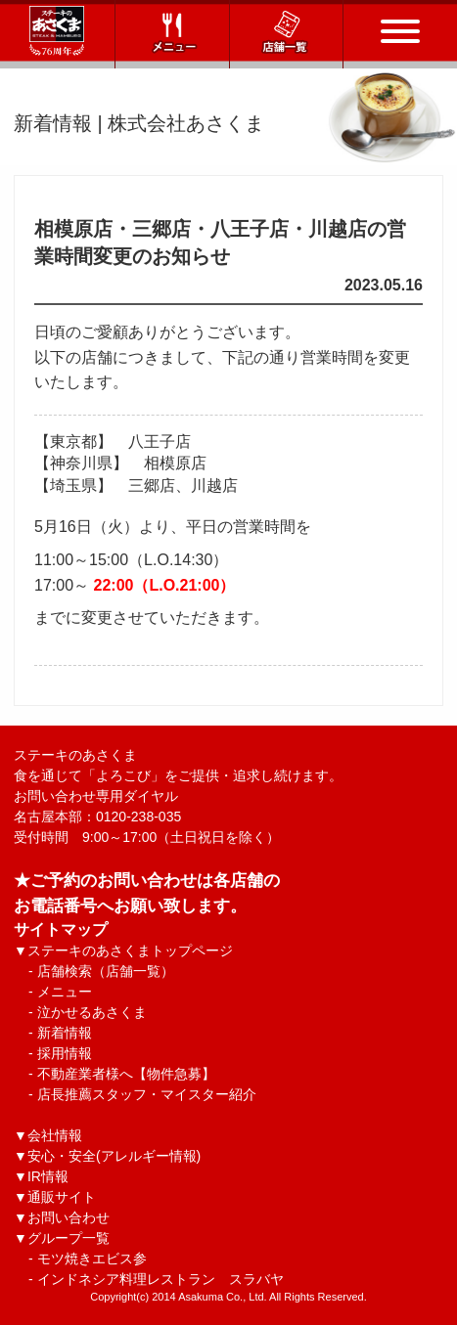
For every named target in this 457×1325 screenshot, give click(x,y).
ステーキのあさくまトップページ (130, 950)
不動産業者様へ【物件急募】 (126, 1074)
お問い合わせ (68, 1217)
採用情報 (64, 1053)
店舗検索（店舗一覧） (105, 971)
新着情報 (64, 1032)
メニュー (64, 991)
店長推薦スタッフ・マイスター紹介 (146, 1094)
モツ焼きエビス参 (92, 1258)
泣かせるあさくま (92, 1012)
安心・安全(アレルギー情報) (114, 1156)
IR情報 (48, 1176)
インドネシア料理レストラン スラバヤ (160, 1279)
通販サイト (61, 1197)
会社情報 (54, 1135)
